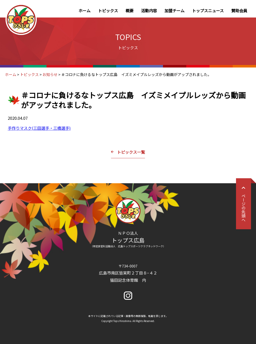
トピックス (108, 11)
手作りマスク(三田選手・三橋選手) (39, 128)
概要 (130, 11)
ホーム (84, 11)
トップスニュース (208, 11)
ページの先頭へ (243, 204)
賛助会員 (239, 11)
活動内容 (149, 11)
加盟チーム (174, 11)
